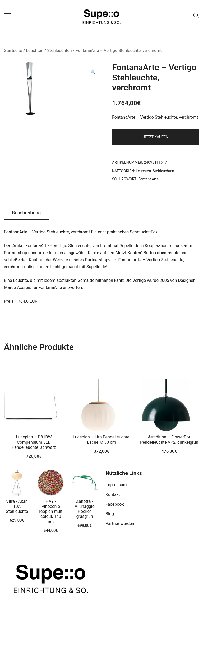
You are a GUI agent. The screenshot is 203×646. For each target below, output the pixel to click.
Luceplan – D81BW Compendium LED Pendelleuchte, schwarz (34, 442)
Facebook (114, 504)
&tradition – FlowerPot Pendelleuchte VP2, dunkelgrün (169, 440)
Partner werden (119, 523)
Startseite (13, 50)
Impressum (116, 484)
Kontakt (112, 494)
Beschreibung (26, 212)
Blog (109, 513)
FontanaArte (148, 179)
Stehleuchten (59, 50)
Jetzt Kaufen (155, 137)
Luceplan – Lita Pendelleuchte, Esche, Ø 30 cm (101, 440)
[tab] (26, 213)
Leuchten (34, 50)
